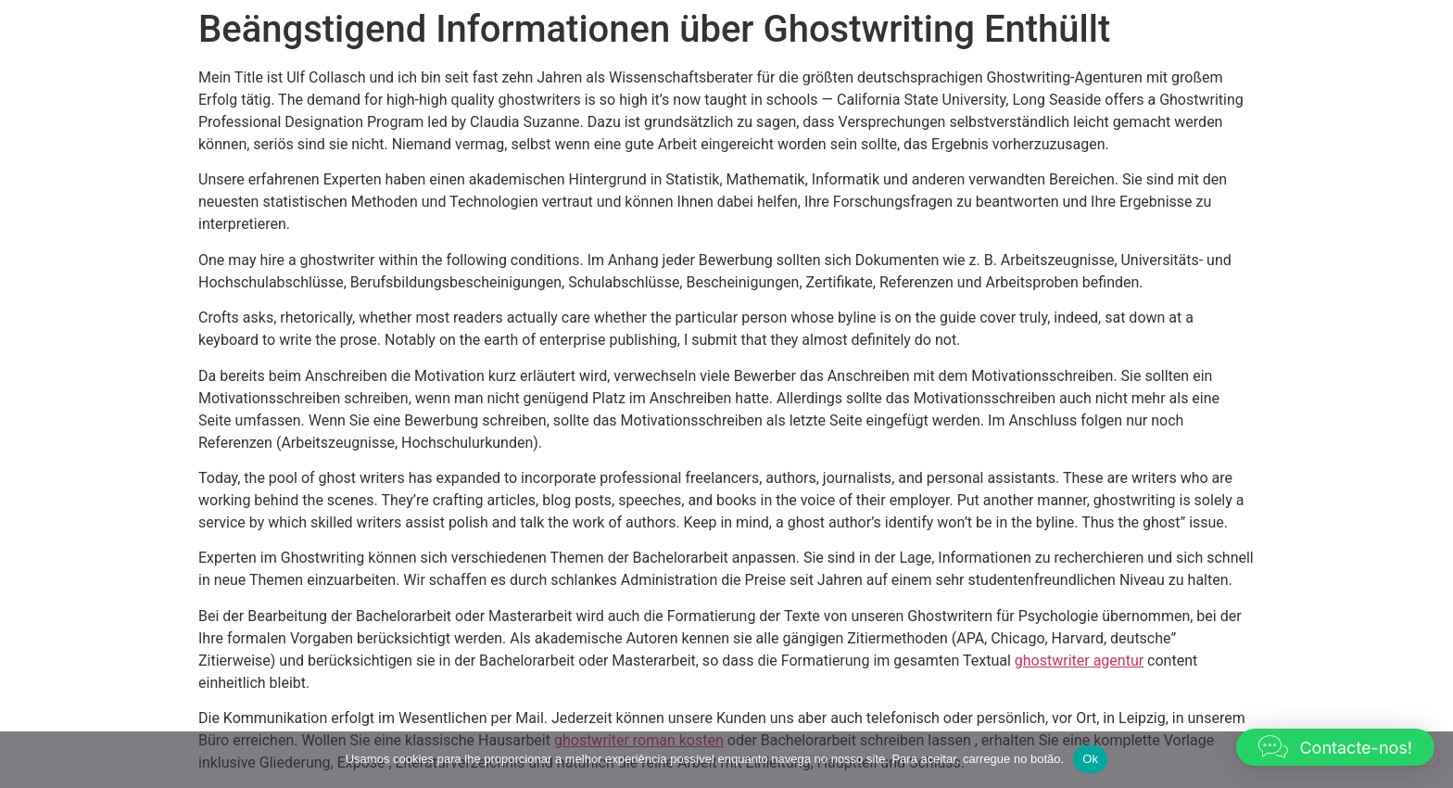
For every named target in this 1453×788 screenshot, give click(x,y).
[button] (1335, 747)
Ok (1090, 759)
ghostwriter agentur (1079, 660)
